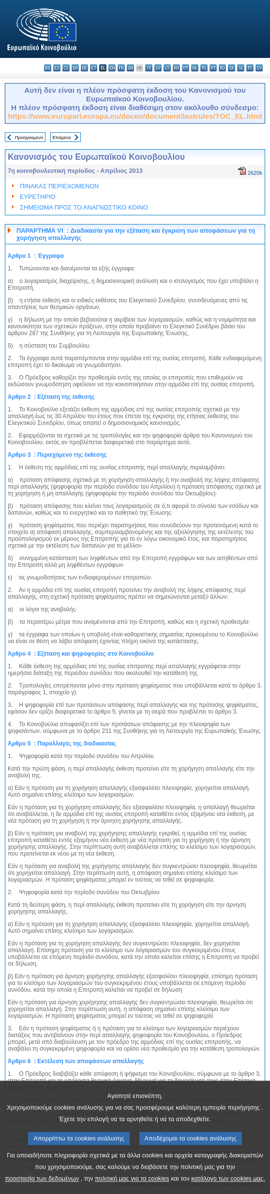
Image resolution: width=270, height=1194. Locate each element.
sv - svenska (259, 67)
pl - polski (204, 67)
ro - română (222, 67)
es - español (56, 67)
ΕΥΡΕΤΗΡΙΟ (37, 196)
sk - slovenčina (231, 67)
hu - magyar (176, 67)
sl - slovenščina (240, 67)
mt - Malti (185, 67)
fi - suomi (250, 67)
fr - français (121, 67)
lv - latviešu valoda (158, 67)
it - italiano (148, 67)
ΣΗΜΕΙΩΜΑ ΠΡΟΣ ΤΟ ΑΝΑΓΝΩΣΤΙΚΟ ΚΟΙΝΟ (84, 207)
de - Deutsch (84, 67)
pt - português (213, 67)
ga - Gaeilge (130, 67)
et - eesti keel (93, 67)
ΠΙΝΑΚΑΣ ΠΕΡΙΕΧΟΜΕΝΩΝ (59, 186)
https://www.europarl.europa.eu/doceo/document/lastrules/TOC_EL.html (135, 116)
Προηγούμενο (29, 137)
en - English (112, 67)
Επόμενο (61, 137)
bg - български (47, 67)
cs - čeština (66, 67)
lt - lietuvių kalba (167, 67)
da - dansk (75, 67)
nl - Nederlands (194, 67)
